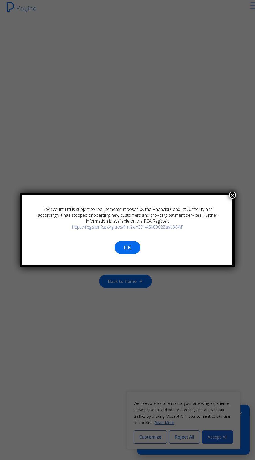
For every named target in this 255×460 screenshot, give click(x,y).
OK (127, 247)
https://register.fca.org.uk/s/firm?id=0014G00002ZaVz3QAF (127, 227)
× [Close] (232, 195)
